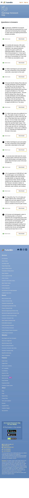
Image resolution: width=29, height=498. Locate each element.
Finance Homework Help (7, 308)
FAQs (3, 393)
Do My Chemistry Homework (8, 327)
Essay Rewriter (5, 380)
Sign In (21, 2)
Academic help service (6, 292)
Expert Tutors (4, 361)
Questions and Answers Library (8, 280)
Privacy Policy (5, 398)
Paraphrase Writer (5, 383)
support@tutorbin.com (8, 447)
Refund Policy (5, 395)
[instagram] (24, 249)
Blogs (3, 390)
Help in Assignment (6, 355)
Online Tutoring (5, 278)
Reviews (3, 403)
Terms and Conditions (6, 400)
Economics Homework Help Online (9, 348)
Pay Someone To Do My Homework (9, 290)
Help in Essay (5, 261)
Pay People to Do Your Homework (9, 338)
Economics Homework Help (7, 318)
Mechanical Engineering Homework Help (10, 313)
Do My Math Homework (7, 323)
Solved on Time (5, 373)
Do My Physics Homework (7, 332)
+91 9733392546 (6, 449)
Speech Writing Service (7, 268)
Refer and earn (5, 378)
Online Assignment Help (7, 275)
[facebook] (18, 249)
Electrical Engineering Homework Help (10, 310)
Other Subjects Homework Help (8, 320)
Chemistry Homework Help (7, 303)
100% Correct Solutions (7, 365)
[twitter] (26, 249)
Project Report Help (6, 265)
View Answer (21, 39)
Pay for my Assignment (7, 340)
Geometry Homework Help (7, 350)
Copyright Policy (5, 405)
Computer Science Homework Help (9, 315)
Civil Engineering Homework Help (9, 305)
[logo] (8, 2)
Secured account (5, 375)
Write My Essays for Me (7, 343)
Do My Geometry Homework (8, 325)
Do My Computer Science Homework (9, 330)
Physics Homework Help (7, 300)
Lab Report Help (5, 263)
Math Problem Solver (6, 283)
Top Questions (5, 410)
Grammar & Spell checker (7, 385)
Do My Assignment (6, 288)
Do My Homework (5, 285)
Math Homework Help (6, 298)
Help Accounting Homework (7, 345)
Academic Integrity (6, 408)
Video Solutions (5, 273)
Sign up (26, 2)
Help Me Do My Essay (6, 352)
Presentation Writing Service (8, 270)
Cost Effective (5, 370)
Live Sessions (5, 258)
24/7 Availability (5, 368)
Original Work (5, 363)
